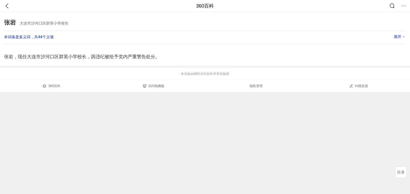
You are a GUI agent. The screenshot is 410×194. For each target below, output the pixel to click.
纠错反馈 (358, 86)
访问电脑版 (153, 86)
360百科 (205, 6)
